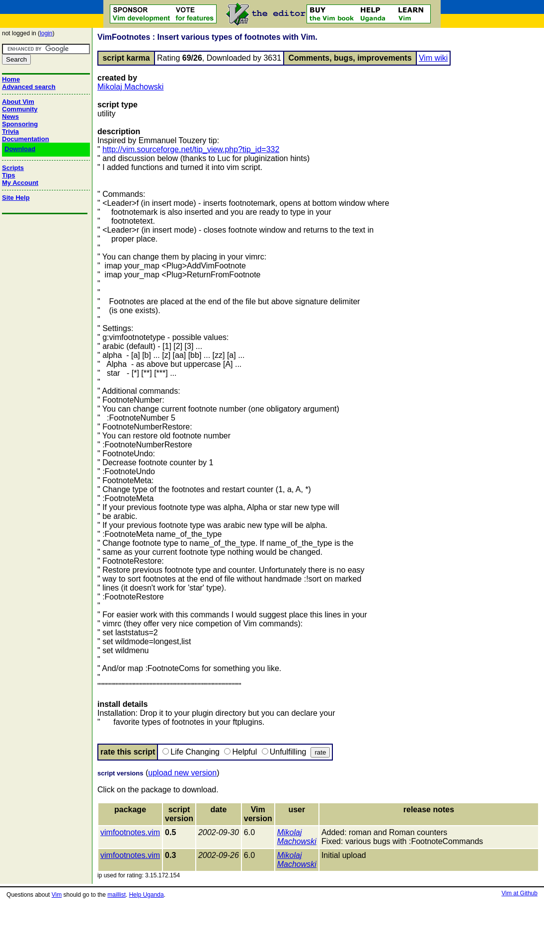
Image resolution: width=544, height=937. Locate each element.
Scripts (13, 167)
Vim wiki (433, 58)
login (46, 33)
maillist (116, 894)
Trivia (10, 131)
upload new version (182, 772)
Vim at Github (519, 893)
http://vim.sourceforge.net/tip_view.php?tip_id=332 (190, 149)
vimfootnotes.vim (130, 832)
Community (20, 109)
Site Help (16, 197)
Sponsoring (20, 124)
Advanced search (29, 86)
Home (11, 79)
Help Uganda (146, 894)
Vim (57, 894)
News (10, 116)
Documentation (25, 139)
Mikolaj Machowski (130, 87)
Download (19, 149)
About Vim (18, 101)
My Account (20, 182)
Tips (8, 175)
